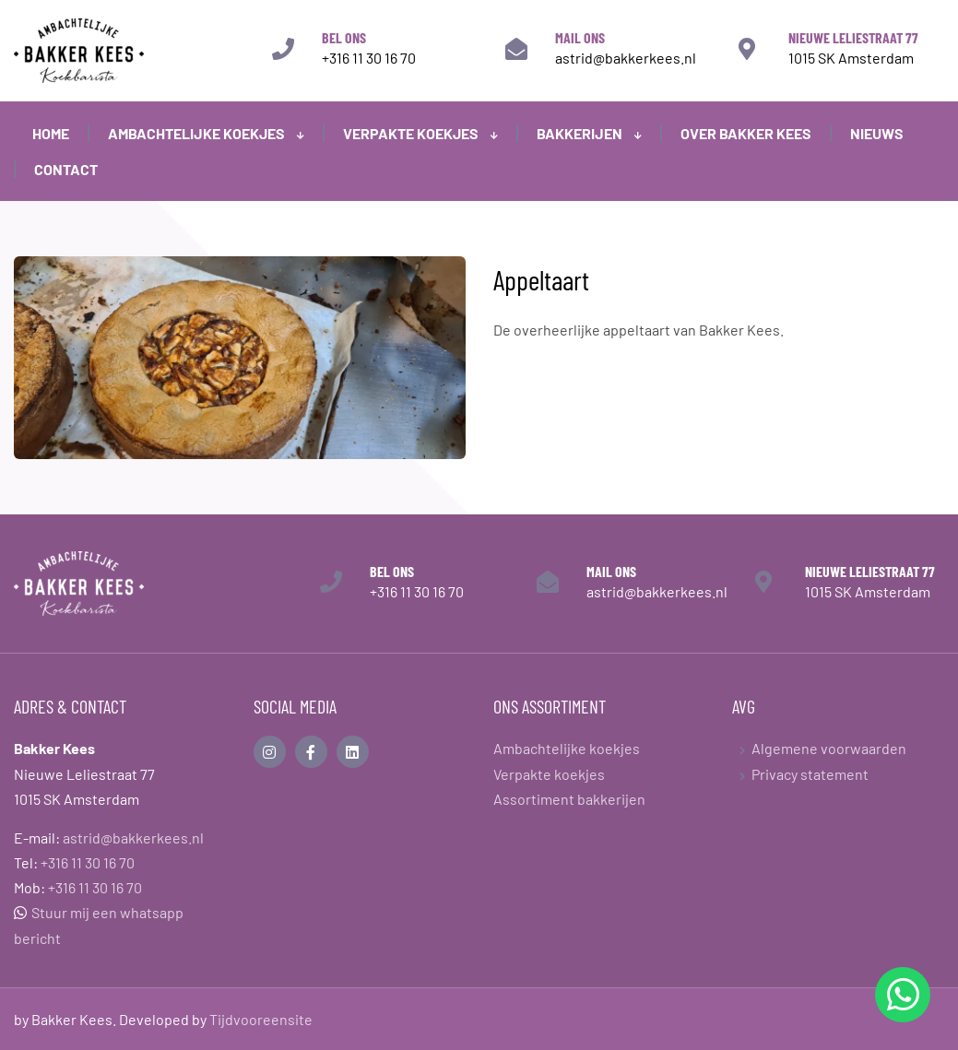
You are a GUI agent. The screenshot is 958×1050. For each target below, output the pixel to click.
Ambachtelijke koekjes (206, 133)
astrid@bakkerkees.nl (625, 57)
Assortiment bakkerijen (569, 799)
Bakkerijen (589, 133)
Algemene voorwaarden (828, 748)
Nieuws (877, 133)
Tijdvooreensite (261, 1019)
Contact (66, 169)
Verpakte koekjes (420, 133)
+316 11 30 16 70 (369, 57)
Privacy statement (810, 774)
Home (50, 133)
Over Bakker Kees (745, 133)
